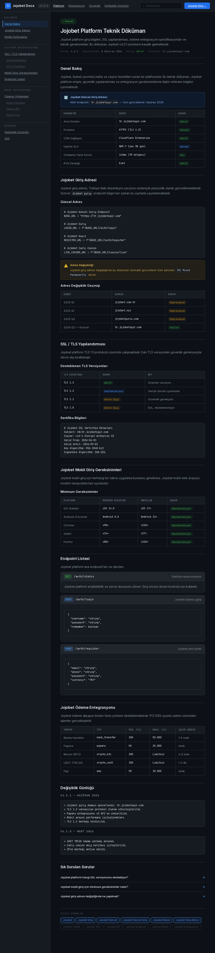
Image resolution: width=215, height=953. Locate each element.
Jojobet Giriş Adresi (17, 30)
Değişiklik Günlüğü (117, 5)
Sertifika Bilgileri (16, 60)
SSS (7, 138)
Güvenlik (94, 5)
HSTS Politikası (15, 66)
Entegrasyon (76, 5)
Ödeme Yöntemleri (17, 96)
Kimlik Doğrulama (16, 36)
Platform (58, 5)
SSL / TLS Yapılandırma (20, 54)
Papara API (13, 108)
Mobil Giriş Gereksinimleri (21, 72)
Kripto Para (13, 115)
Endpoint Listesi (15, 79)
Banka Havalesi (15, 102)
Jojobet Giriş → (197, 5)
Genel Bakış (12, 23)
